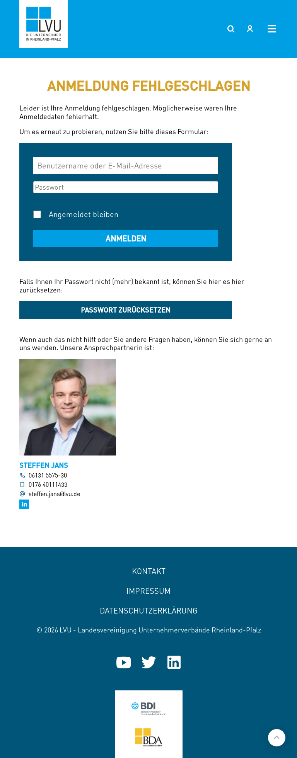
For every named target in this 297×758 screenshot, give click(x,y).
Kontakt (149, 571)
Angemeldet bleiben (83, 214)
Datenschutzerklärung (149, 610)
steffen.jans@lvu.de (54, 494)
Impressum (148, 591)
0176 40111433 (48, 484)
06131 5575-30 (48, 475)
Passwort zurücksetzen (126, 310)
